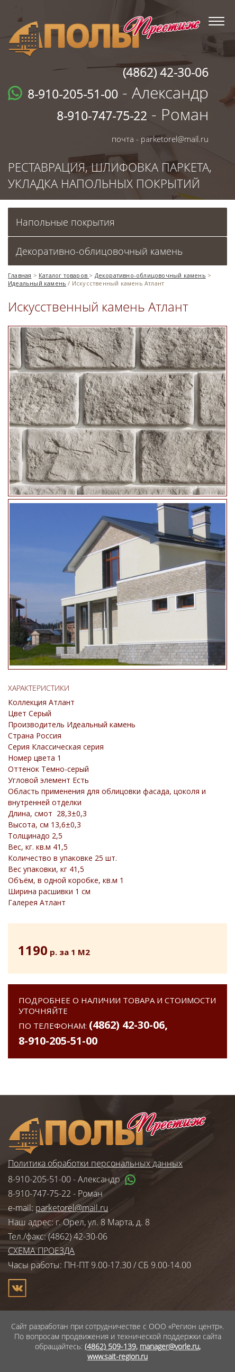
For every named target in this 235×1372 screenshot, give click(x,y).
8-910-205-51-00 (58, 1041)
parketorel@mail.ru (71, 1208)
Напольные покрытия (65, 222)
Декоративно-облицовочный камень (99, 251)
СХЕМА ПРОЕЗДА (41, 1251)
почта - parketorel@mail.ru (160, 138)
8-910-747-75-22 (39, 1193)
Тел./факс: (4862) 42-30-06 (57, 1236)
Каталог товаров (64, 275)
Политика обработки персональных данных (95, 1163)
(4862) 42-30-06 (127, 1025)
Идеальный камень (37, 283)
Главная (19, 275)
